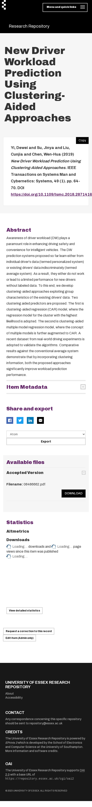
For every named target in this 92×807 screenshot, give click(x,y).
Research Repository (29, 26)
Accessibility (14, 697)
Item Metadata (26, 387)
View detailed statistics (24, 610)
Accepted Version (24, 473)
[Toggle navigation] (65, 7)
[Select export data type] (46, 434)
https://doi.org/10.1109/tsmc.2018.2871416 (51, 194)
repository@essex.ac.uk (45, 723)
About (9, 693)
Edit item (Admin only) (19, 638)
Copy (81, 139)
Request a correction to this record (29, 631)
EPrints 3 (11, 742)
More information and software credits (31, 751)
